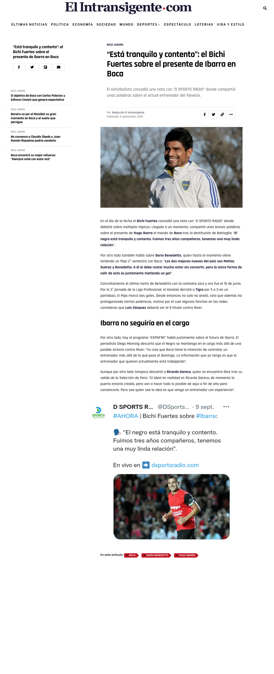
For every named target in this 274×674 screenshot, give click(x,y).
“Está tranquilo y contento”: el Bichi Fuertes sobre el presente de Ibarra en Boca (38, 52)
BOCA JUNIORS (18, 91)
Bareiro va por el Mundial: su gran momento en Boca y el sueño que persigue (33, 118)
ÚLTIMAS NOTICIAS (29, 24)
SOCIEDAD (106, 24)
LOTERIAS (204, 24)
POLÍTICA (60, 24)
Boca (178, 232)
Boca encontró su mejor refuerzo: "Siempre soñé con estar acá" (33, 157)
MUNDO (127, 24)
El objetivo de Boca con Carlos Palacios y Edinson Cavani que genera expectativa (38, 98)
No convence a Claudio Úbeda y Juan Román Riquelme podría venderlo (35, 139)
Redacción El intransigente (128, 112)
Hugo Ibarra (143, 232)
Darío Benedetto (168, 255)
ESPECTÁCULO (177, 24)
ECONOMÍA (83, 24)
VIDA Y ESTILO (230, 24)
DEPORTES (147, 24)
